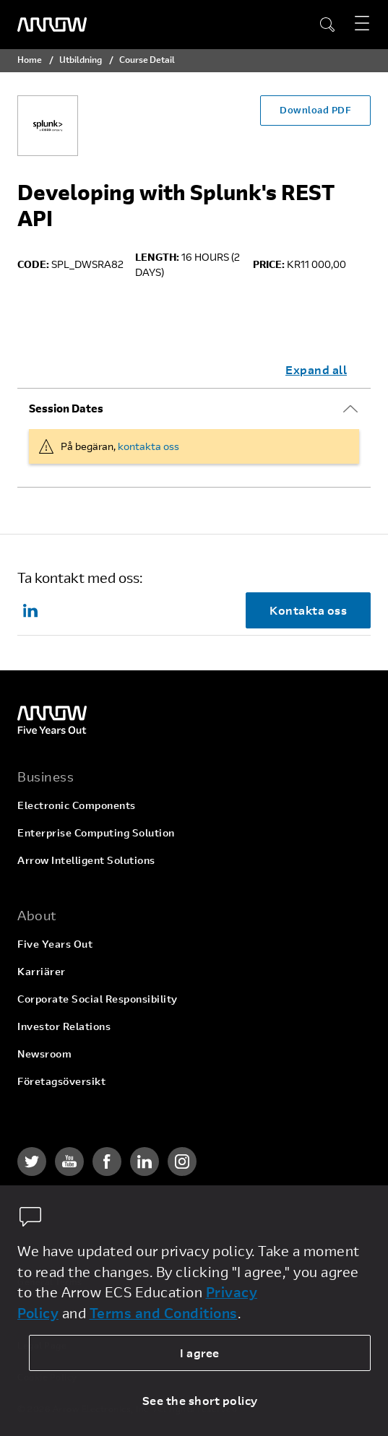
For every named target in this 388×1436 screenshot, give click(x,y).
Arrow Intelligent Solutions (86, 860)
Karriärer (41, 971)
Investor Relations (64, 1026)
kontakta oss (148, 446)
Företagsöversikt (61, 1081)
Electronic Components (76, 805)
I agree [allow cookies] (200, 1352)
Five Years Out (54, 944)
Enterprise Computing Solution (96, 832)
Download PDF (315, 109)
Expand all (316, 369)
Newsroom (44, 1053)
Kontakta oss (308, 610)
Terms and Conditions (164, 1313)
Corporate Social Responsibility (97, 998)
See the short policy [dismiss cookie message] (200, 1400)
